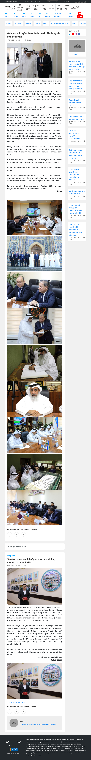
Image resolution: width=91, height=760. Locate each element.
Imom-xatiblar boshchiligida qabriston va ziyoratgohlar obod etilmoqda (75, 229)
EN (82, 1)
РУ (79, 1)
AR (85, 1)
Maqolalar (28, 24)
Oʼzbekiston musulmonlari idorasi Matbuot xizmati (38, 725)
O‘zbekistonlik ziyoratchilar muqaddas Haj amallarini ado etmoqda (74, 174)
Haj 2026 (83, 24)
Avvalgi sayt (66, 1)
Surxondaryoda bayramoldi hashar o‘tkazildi (75, 102)
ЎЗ (76, 1)
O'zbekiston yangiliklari (17, 702)
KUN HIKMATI (74, 54)
